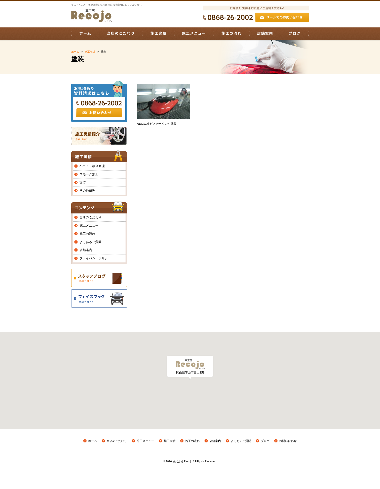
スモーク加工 (88, 174)
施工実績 (169, 441)
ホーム (92, 441)
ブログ (265, 441)
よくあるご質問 (90, 242)
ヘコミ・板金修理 (92, 166)
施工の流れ (87, 234)
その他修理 (87, 190)
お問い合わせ (288, 441)
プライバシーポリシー (95, 258)
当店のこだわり (90, 217)
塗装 (82, 182)
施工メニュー (88, 225)
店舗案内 (85, 250)
